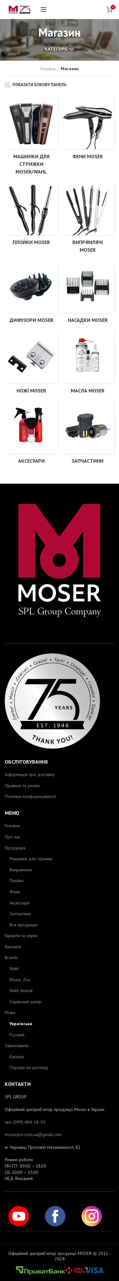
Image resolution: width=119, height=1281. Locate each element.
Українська (21, 1023)
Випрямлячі (21, 870)
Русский (17, 1035)
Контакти (13, 947)
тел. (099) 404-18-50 (25, 1122)
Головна (48, 69)
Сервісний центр (26, 1002)
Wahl (14, 968)
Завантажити (17, 1045)
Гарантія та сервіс (21, 935)
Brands (11, 957)
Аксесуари (20, 903)
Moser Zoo (20, 980)
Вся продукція (23, 925)
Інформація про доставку (30, 774)
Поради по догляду (29, 1067)
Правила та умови (22, 785)
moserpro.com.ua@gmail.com (33, 1134)
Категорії (56, 49)
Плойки (16, 880)
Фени (15, 892)
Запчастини (20, 913)
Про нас (12, 837)
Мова (10, 1012)
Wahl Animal (21, 990)
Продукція (15, 848)
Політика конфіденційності (30, 796)
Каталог (17, 1057)
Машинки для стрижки (31, 859)
